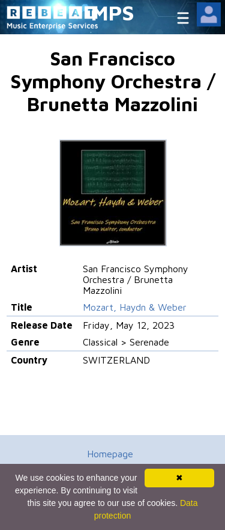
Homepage (110, 453)
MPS (112, 12)
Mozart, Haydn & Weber (135, 307)
